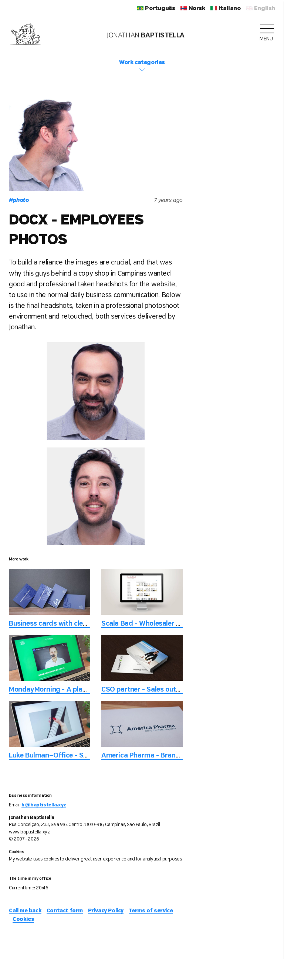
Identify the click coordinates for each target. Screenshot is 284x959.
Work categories (142, 66)
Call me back (25, 910)
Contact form (65, 910)
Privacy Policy (106, 910)
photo (19, 200)
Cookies (23, 919)
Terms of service (151, 910)
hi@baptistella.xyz (43, 805)
